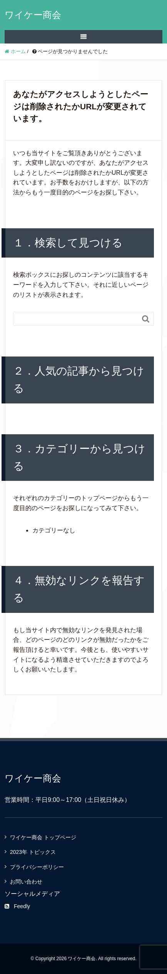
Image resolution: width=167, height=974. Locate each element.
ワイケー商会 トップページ (43, 837)
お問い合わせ (26, 882)
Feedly (17, 906)
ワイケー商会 (33, 15)
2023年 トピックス (33, 852)
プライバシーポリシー (37, 867)
